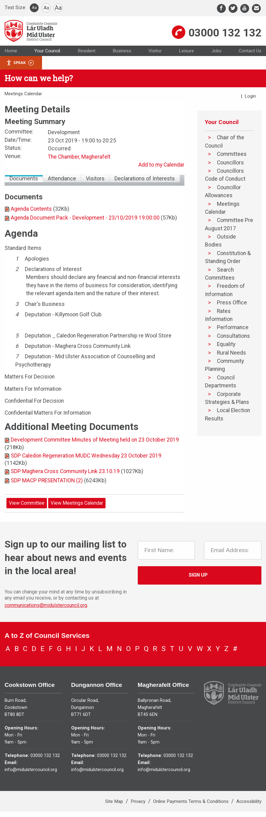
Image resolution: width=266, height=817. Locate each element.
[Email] (256, 8)
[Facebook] (221, 8)
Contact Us (250, 59)
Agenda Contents (31, 218)
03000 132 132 (224, 37)
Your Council (47, 59)
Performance (233, 336)
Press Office (232, 311)
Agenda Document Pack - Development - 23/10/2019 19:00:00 (85, 227)
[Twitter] (233, 8)
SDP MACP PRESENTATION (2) (47, 489)
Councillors (230, 171)
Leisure (186, 59)
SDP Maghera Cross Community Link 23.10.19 (65, 480)
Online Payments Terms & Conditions (191, 807)
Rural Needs (231, 361)
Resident (86, 59)
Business (122, 59)
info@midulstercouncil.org (31, 775)
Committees (232, 163)
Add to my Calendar (161, 174)
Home (11, 59)
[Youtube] (244, 8)
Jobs (216, 59)
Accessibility (248, 807)
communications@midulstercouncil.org (46, 614)
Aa (34, 7)
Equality (226, 353)
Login (250, 104)
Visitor (155, 59)
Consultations (233, 344)
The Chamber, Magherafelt (79, 165)
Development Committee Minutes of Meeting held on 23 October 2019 (95, 449)
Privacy (139, 807)
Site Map (114, 807)
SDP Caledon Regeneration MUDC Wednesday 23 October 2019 (86, 464)
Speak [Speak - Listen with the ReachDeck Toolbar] (20, 71)
